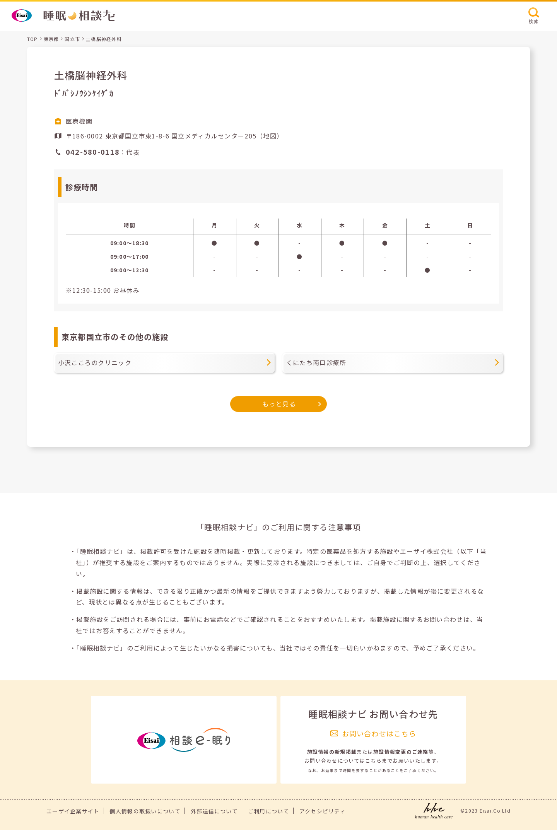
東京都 (51, 39)
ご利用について (268, 811)
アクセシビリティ (322, 811)
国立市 (72, 39)
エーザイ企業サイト (73, 811)
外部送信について (214, 811)
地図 (270, 135)
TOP (32, 39)
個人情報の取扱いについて (144, 811)
